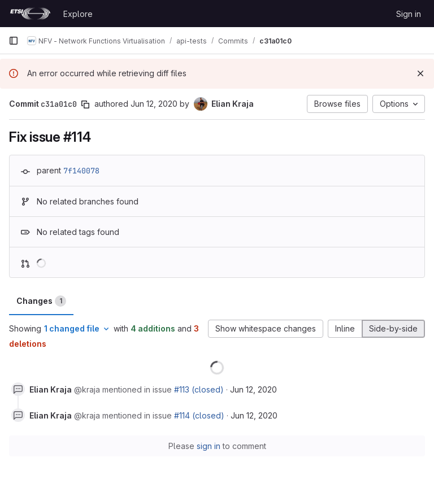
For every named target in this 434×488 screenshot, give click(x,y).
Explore (78, 14)
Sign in (408, 14)
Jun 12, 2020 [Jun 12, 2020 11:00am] (154, 103)
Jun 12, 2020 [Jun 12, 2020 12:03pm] (253, 389)
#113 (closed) (199, 389)
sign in (208, 446)
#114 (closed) (199, 415)
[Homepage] (30, 14)
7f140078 (81, 170)
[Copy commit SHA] (85, 104)
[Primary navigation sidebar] (14, 41)
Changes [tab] (41, 301)
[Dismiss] (420, 73)
